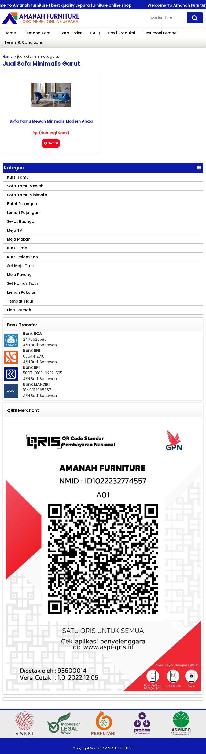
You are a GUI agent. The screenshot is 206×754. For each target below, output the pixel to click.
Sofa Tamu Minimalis (27, 195)
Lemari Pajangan (23, 212)
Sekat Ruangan (22, 221)
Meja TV (14, 230)
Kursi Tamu (18, 177)
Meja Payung (19, 274)
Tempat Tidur (20, 301)
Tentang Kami (37, 33)
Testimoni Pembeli (160, 33)
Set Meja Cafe (20, 265)
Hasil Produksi (121, 33)
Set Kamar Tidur (22, 283)
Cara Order (70, 33)
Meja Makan (18, 239)
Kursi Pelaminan (22, 257)
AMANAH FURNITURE (117, 748)
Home (10, 33)
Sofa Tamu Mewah (25, 186)
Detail (51, 143)
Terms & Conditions (23, 42)
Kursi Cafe (17, 248)
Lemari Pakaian (21, 292)
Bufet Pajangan (22, 203)
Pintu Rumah (19, 310)
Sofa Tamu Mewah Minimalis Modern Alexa (51, 121)
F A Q (95, 33)
